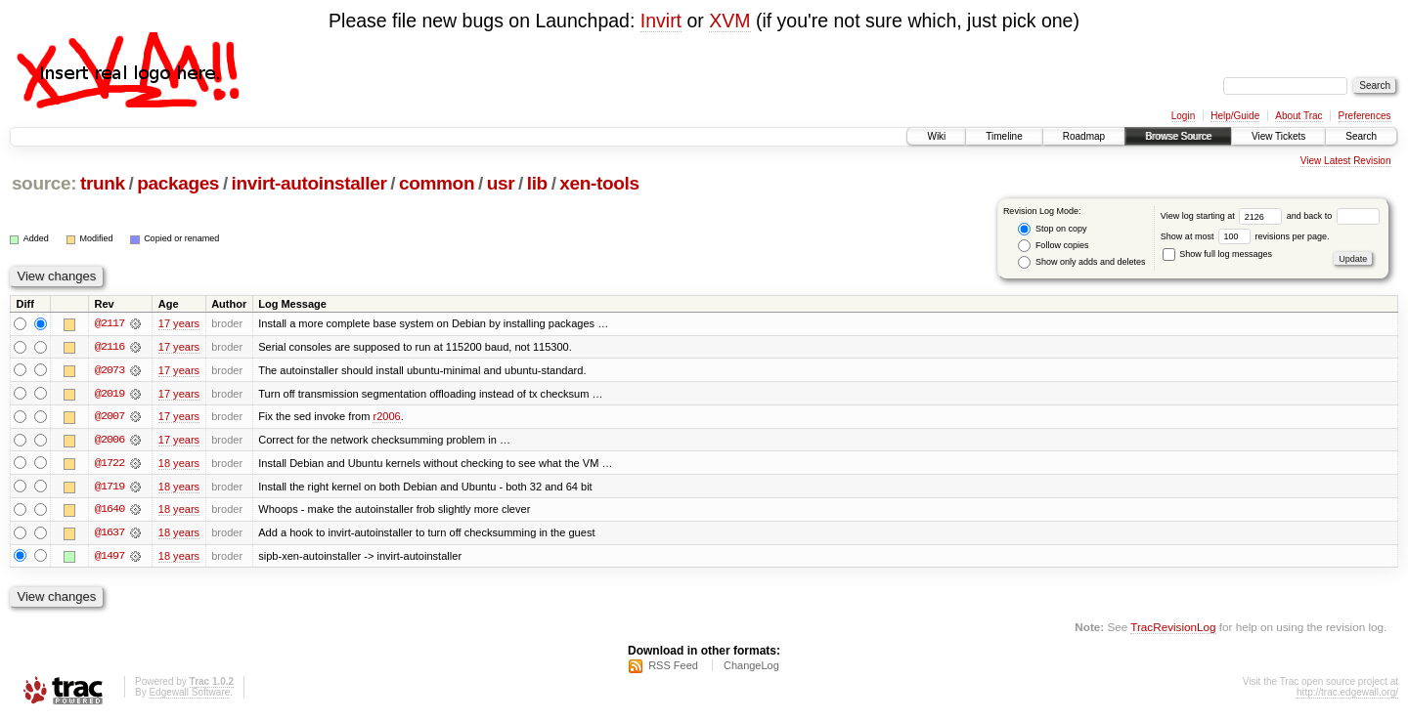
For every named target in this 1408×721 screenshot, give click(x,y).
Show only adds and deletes (1081, 262)
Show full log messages (1217, 254)
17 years (178, 323)
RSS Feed (673, 668)
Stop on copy (1052, 229)
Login (1183, 115)
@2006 (109, 440)
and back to (1333, 216)
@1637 (109, 534)
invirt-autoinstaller (309, 183)
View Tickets (1278, 136)
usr (501, 183)
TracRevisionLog (1172, 628)
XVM (729, 20)
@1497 (109, 558)
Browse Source (1178, 136)
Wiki (936, 136)
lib (537, 183)
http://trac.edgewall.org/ (1347, 695)
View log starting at (1224, 216)
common (436, 183)
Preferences (1365, 115)
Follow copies (1053, 245)
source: (44, 183)
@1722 (109, 464)
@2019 (109, 394)
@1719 (109, 487)
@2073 (109, 370)
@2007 (109, 417)
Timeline (1004, 136)
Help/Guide (1234, 115)
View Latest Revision (1345, 160)
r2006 (386, 417)
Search (1361, 136)
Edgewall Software (189, 695)
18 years (178, 464)
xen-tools (598, 183)
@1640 (109, 511)
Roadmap (1084, 136)
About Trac (1298, 115)
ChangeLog (751, 668)
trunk (102, 183)
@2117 (109, 323)
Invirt (661, 20)
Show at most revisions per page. (1245, 236)
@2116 (109, 347)
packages (178, 183)
